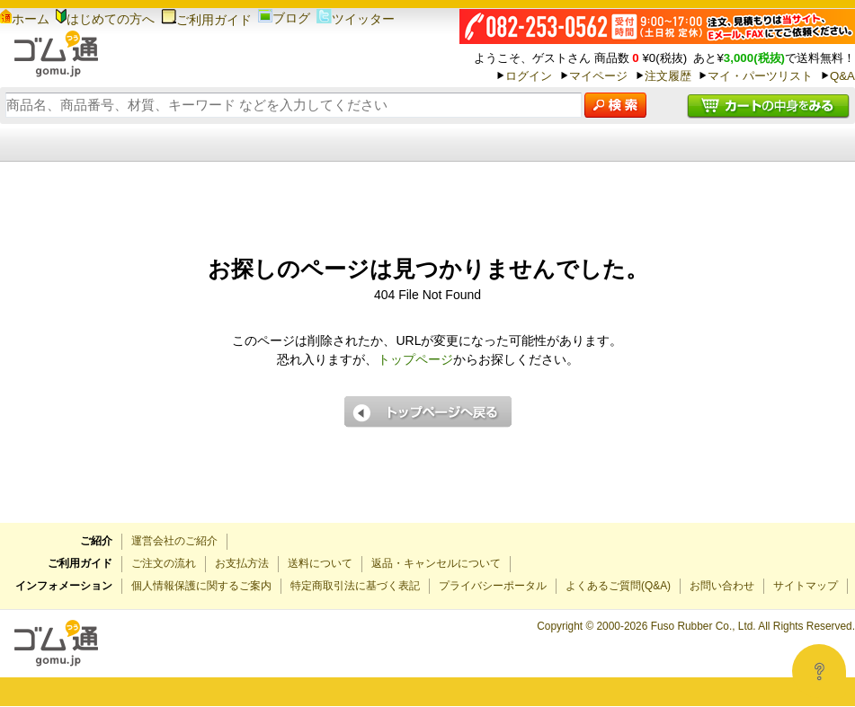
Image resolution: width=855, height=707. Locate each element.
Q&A (842, 76)
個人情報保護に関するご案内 (201, 585)
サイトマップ (805, 585)
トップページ (415, 359)
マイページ (598, 76)
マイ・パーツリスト (760, 76)
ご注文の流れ (163, 563)
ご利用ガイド (206, 20)
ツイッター (355, 19)
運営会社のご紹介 (174, 541)
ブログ (284, 18)
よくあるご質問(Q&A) (618, 585)
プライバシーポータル (493, 585)
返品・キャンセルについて (436, 563)
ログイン (528, 76)
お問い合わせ (722, 585)
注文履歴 (668, 76)
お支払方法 (242, 563)
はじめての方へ (105, 19)
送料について (320, 563)
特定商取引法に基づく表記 (355, 585)
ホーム (24, 19)
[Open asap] (819, 671)
